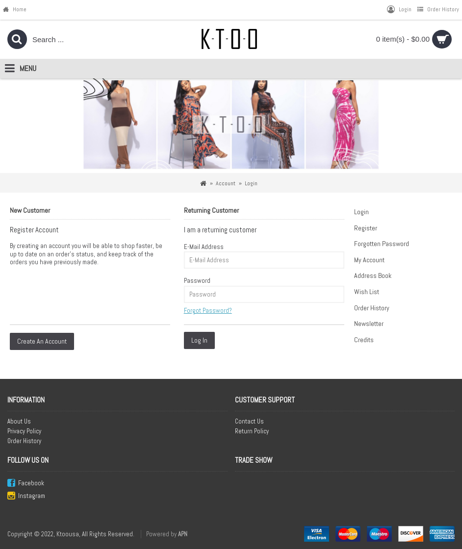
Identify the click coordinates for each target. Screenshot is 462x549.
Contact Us (249, 421)
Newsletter (369, 323)
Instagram (26, 496)
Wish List (366, 291)
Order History (371, 307)
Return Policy (252, 431)
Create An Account (42, 341)
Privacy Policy (24, 431)
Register (365, 228)
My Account (369, 259)
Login (361, 211)
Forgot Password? (208, 310)
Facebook (25, 483)
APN (182, 534)
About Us (19, 421)
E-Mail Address (204, 247)
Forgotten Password (381, 243)
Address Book (372, 275)
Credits (364, 339)
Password (197, 280)
